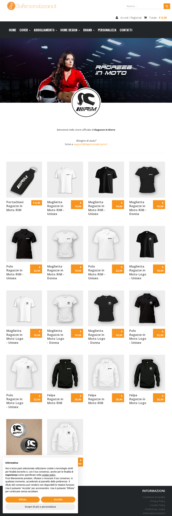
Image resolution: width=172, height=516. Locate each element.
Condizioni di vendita (154, 497)
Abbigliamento (45, 30)
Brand (88, 30)
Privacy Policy (157, 501)
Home (12, 30)
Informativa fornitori (154, 513)
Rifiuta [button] (22, 499)
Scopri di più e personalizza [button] (40, 506)
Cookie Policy (157, 505)
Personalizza (107, 30)
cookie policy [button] (48, 475)
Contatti (126, 30)
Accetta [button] (58, 499)
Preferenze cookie (155, 509)
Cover (25, 30)
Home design (70, 30)
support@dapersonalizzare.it (90, 144)
